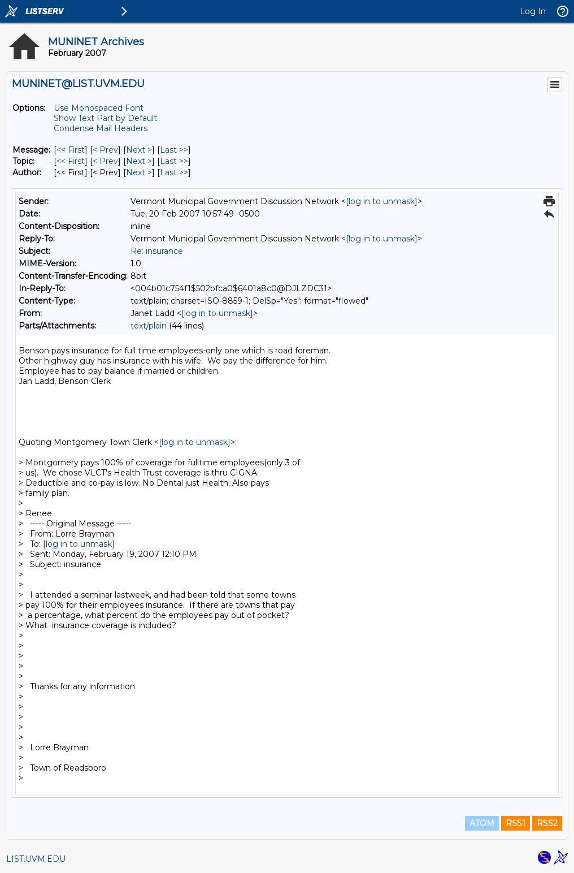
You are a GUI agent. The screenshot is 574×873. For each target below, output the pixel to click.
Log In (533, 11)
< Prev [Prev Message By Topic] (105, 161)
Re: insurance (157, 251)
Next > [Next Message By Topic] (139, 161)
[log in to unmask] (382, 201)
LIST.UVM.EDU (36, 859)
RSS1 (515, 823)
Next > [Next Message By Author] (139, 172)
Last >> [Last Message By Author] (174, 172)
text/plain (149, 326)
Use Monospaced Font (99, 108)
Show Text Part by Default (105, 118)
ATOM (481, 823)
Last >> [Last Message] (174, 150)
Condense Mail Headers (100, 128)
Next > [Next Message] (139, 150)
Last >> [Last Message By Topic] (174, 161)
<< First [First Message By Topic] (70, 161)
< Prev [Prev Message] (105, 150)
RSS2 (547, 823)
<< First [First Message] (70, 150)
